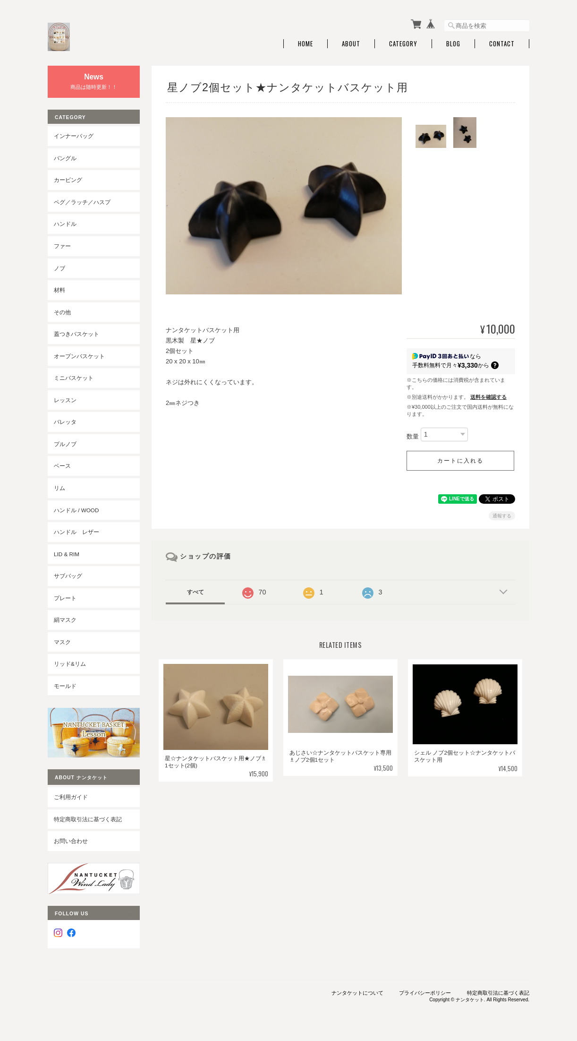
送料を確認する (488, 397)
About (351, 43)
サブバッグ (68, 576)
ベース (62, 466)
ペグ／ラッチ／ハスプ (82, 202)
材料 (59, 290)
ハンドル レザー (76, 532)
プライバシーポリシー (425, 993)
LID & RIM (66, 554)
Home (305, 43)
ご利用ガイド (71, 797)
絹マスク (65, 620)
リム (59, 488)
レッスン (65, 400)
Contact (502, 43)
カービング (68, 180)
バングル (65, 158)
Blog (453, 43)
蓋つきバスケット (76, 334)
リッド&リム (70, 664)
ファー (62, 246)
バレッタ (65, 422)
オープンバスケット (79, 356)
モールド (65, 686)
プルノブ (65, 444)
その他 (62, 312)
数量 (413, 436)
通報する (501, 515)
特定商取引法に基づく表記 (88, 819)
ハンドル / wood (76, 510)
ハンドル (65, 224)
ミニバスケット (73, 378)
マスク (62, 642)
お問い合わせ (71, 841)
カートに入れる (460, 460)
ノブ (59, 268)
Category (403, 43)
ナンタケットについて (357, 993)
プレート (65, 598)
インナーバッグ (73, 136)
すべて (195, 592)
